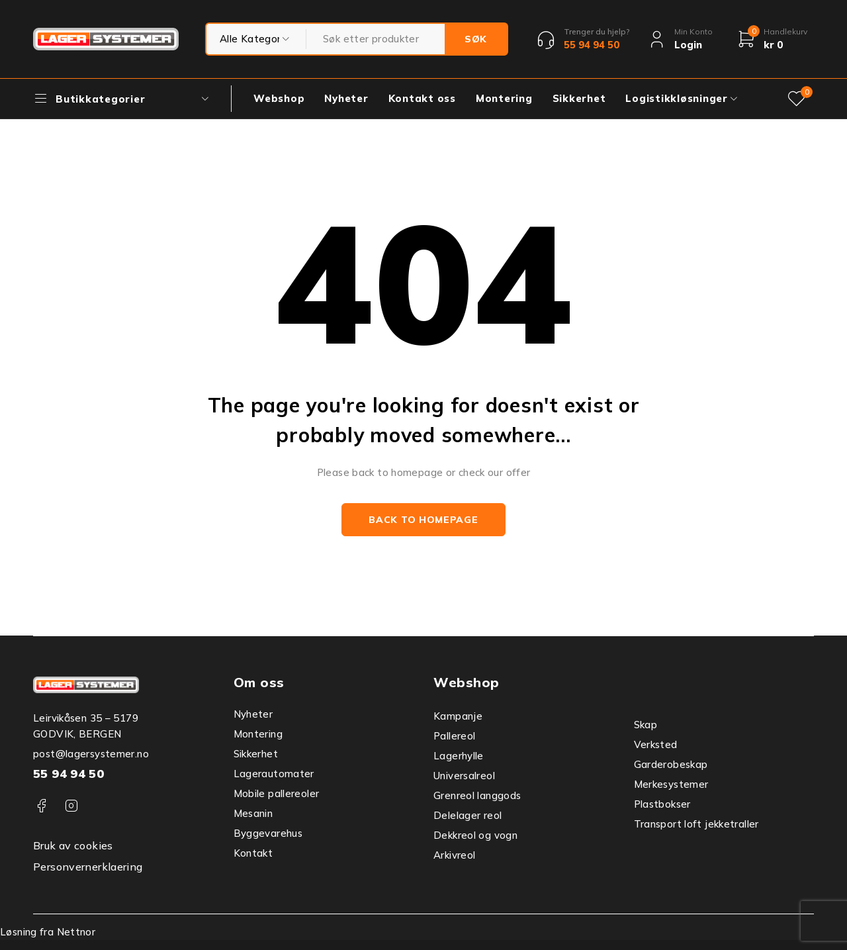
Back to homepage (423, 520)
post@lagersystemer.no (91, 753)
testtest (256, 39)
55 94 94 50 (68, 773)
